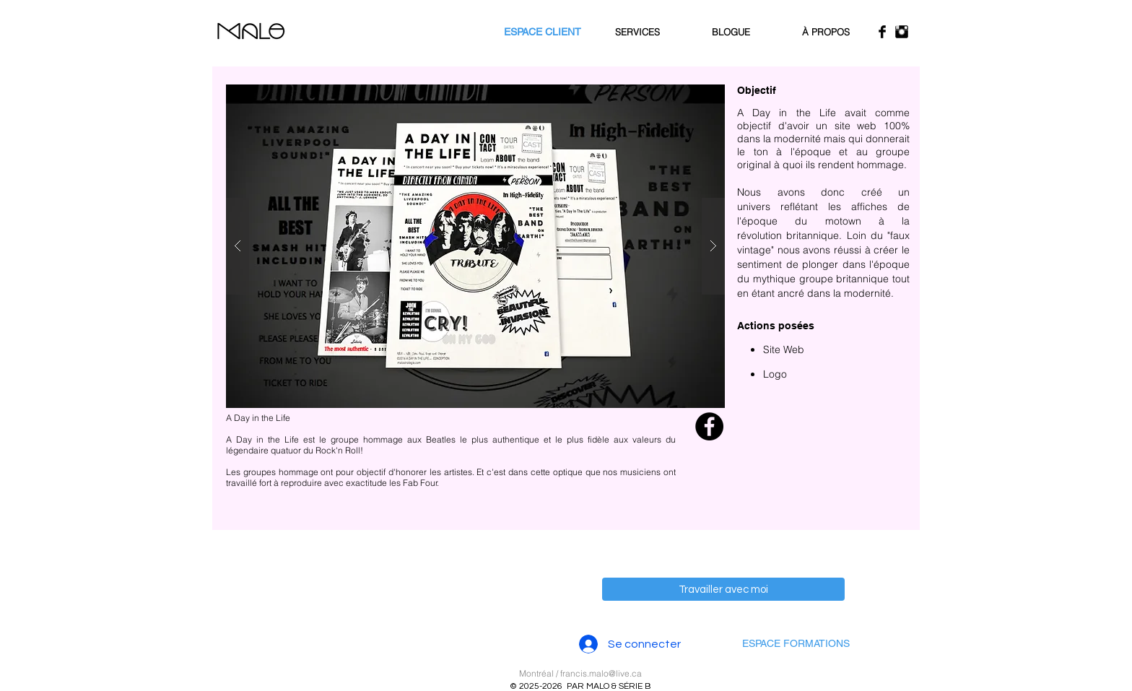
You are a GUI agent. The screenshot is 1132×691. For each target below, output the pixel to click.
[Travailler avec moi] (723, 589)
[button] (475, 246)
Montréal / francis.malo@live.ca (580, 673)
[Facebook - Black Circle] (709, 426)
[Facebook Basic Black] (882, 31)
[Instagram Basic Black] (901, 31)
